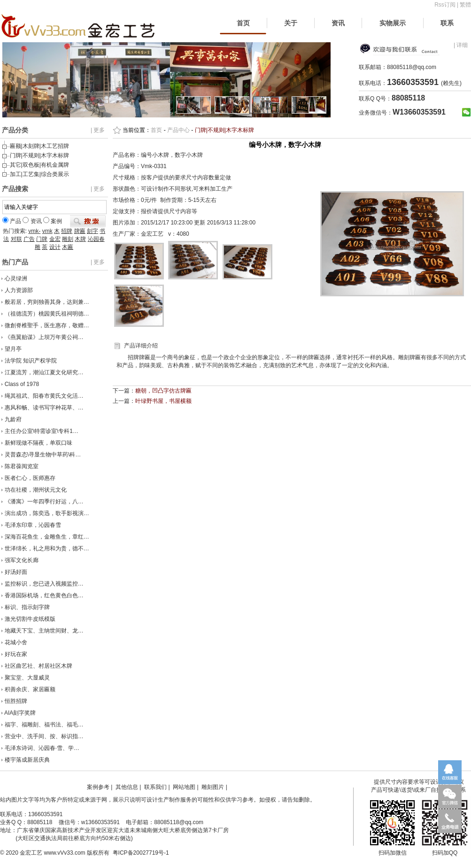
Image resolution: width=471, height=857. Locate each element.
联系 (447, 23)
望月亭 (13, 349)
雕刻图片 (212, 787)
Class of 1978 (22, 384)
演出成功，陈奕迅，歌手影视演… (47, 513)
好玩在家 (16, 654)
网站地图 (184, 787)
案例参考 (98, 787)
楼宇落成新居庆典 (27, 760)
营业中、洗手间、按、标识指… (44, 736)
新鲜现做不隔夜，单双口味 (38, 443)
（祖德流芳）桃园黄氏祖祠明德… (47, 313)
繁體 (465, 4)
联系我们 (155, 787)
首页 (243, 23)
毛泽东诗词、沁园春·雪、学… (42, 748)
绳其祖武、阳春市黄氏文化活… (44, 396)
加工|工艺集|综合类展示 (39, 174)
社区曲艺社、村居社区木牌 (38, 666)
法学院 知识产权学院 (31, 360)
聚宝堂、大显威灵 (27, 677)
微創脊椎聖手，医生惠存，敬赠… (47, 325)
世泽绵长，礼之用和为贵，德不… (47, 548)
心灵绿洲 (16, 278)
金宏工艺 (31, 852)
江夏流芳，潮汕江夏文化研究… (44, 372)
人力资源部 (19, 290)
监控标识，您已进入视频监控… (44, 583)
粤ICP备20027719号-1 (141, 852)
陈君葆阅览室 (22, 466)
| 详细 (461, 45)
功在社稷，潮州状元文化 (36, 489)
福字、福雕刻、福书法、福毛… (44, 724)
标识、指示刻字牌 (27, 607)
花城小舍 (16, 642)
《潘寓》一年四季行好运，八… (44, 501)
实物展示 (392, 23)
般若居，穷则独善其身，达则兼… (47, 302)
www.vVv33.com (64, 852)
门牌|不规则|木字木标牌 (39, 155)
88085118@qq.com (411, 67)
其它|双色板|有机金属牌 (39, 165)
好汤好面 (16, 572)
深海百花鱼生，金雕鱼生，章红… (47, 536)
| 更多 (98, 130)
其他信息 (127, 787)
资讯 (338, 23)
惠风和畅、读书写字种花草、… (44, 407)
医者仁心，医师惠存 (30, 478)
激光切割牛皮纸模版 (30, 619)
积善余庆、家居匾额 (30, 689)
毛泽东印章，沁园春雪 (33, 525)
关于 (290, 23)
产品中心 (178, 130)
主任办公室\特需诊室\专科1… (41, 431)
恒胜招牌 (16, 701)
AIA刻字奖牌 (20, 713)
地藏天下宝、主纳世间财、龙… (44, 630)
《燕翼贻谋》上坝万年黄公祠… (44, 337)
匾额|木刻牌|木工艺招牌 (39, 146)
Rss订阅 (445, 4)
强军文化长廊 (22, 560)
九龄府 (13, 419)
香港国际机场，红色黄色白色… (44, 595)
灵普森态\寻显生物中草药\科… (43, 454)
